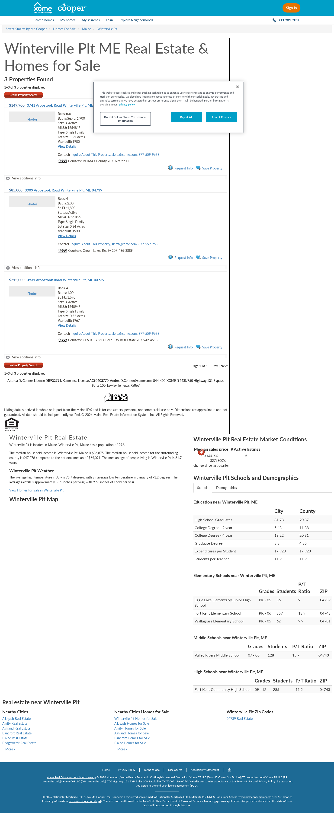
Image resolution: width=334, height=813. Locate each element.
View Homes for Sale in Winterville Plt (36, 490)
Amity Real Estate (14, 723)
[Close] (237, 87)
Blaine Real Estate (15, 738)
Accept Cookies (221, 116)
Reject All (186, 116)
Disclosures (175, 770)
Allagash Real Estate (16, 719)
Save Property (209, 168)
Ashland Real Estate (16, 728)
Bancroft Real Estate (17, 733)
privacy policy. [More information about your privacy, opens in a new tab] (127, 104)
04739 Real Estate (240, 719)
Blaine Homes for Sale (130, 743)
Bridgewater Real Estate (19, 743)
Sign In (291, 7)
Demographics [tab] (226, 488)
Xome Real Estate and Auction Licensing (71, 777)
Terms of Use (152, 770)
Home (106, 770)
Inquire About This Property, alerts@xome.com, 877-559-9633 (115, 154)
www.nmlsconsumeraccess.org (257, 797)
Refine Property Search (24, 95)
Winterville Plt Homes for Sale (135, 719)
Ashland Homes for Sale (131, 733)
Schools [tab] (202, 488)
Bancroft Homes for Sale (132, 738)
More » (10, 749)
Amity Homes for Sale (130, 728)
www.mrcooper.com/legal (85, 801)
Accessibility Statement (205, 770)
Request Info (180, 168)
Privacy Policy (126, 770)
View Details (67, 146)
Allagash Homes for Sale (131, 723)
